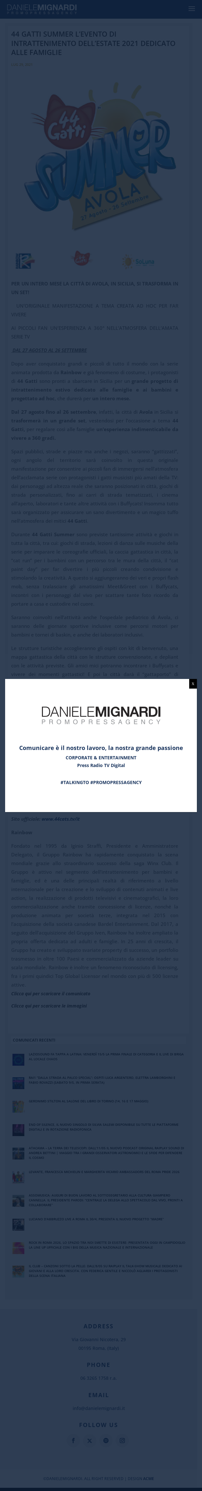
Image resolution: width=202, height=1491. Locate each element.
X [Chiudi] (193, 684)
